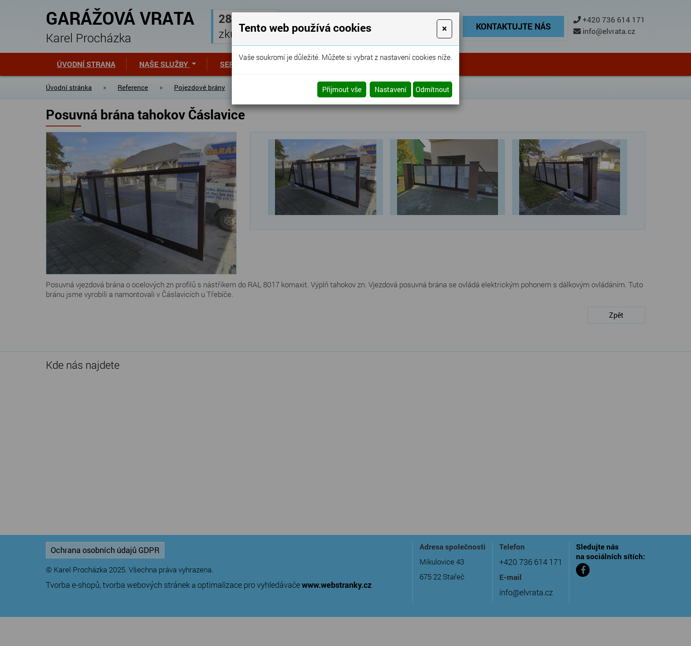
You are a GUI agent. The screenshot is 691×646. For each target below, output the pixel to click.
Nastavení (390, 89)
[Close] (444, 28)
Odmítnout (433, 89)
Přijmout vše (341, 89)
